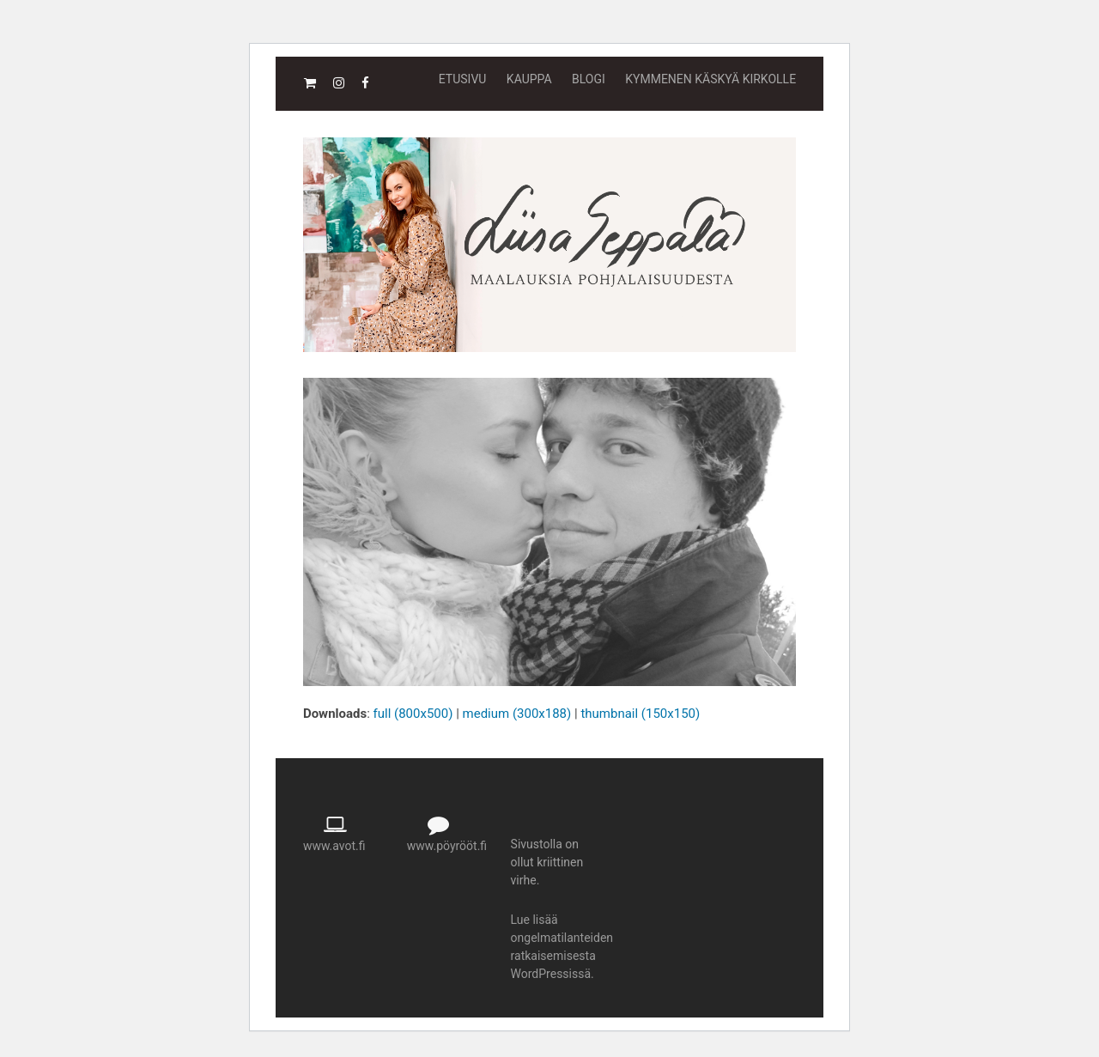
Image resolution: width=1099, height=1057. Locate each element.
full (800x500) (413, 713)
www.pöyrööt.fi (447, 846)
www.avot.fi (334, 846)
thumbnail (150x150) (640, 713)
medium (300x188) (517, 713)
